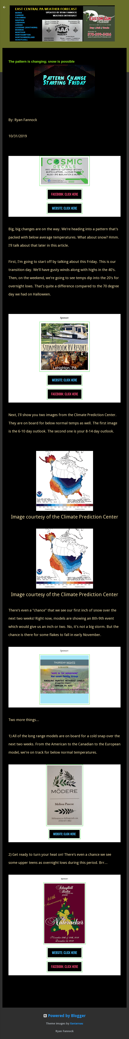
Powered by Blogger (64, 1015)
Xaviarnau (76, 1023)
